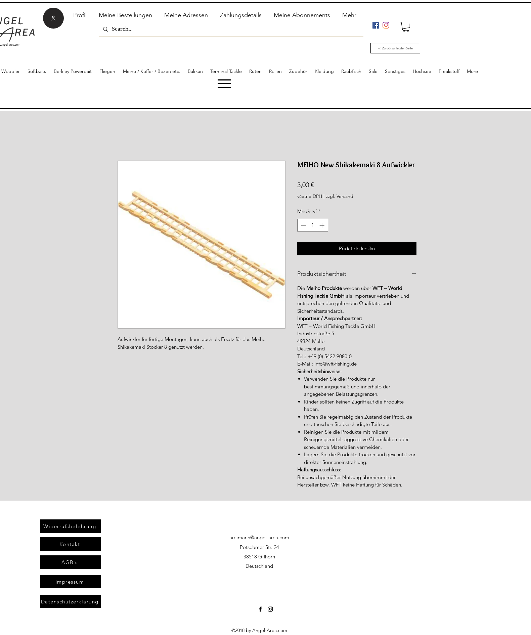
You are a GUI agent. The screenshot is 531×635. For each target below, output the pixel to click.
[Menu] (224, 83)
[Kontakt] (70, 544)
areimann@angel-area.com (259, 537)
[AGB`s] (70, 562)
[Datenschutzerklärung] (70, 601)
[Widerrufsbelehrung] (70, 526)
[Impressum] (70, 581)
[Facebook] (375, 25)
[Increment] (322, 225)
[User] (53, 18)
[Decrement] (302, 225)
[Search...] (230, 29)
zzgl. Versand (339, 196)
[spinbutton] (312, 225)
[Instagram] (386, 25)
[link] (406, 27)
